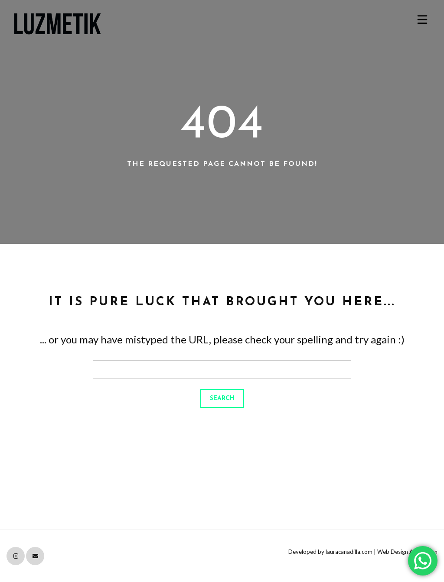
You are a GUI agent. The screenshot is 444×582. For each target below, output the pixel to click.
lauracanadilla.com (349, 551)
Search (222, 398)
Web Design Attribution (407, 551)
